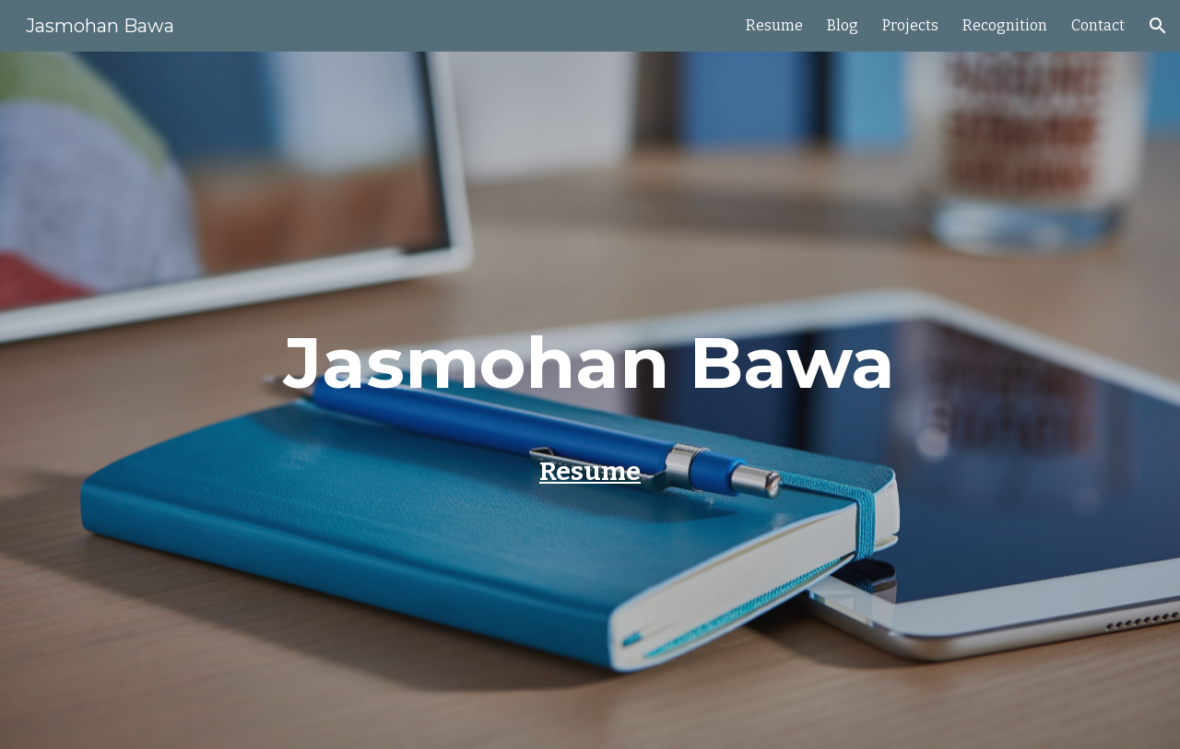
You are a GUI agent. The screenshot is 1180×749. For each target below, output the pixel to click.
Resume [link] (774, 25)
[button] (1158, 26)
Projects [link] (910, 25)
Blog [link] (842, 25)
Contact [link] (1098, 25)
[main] (589, 371)
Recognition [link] (1004, 25)
